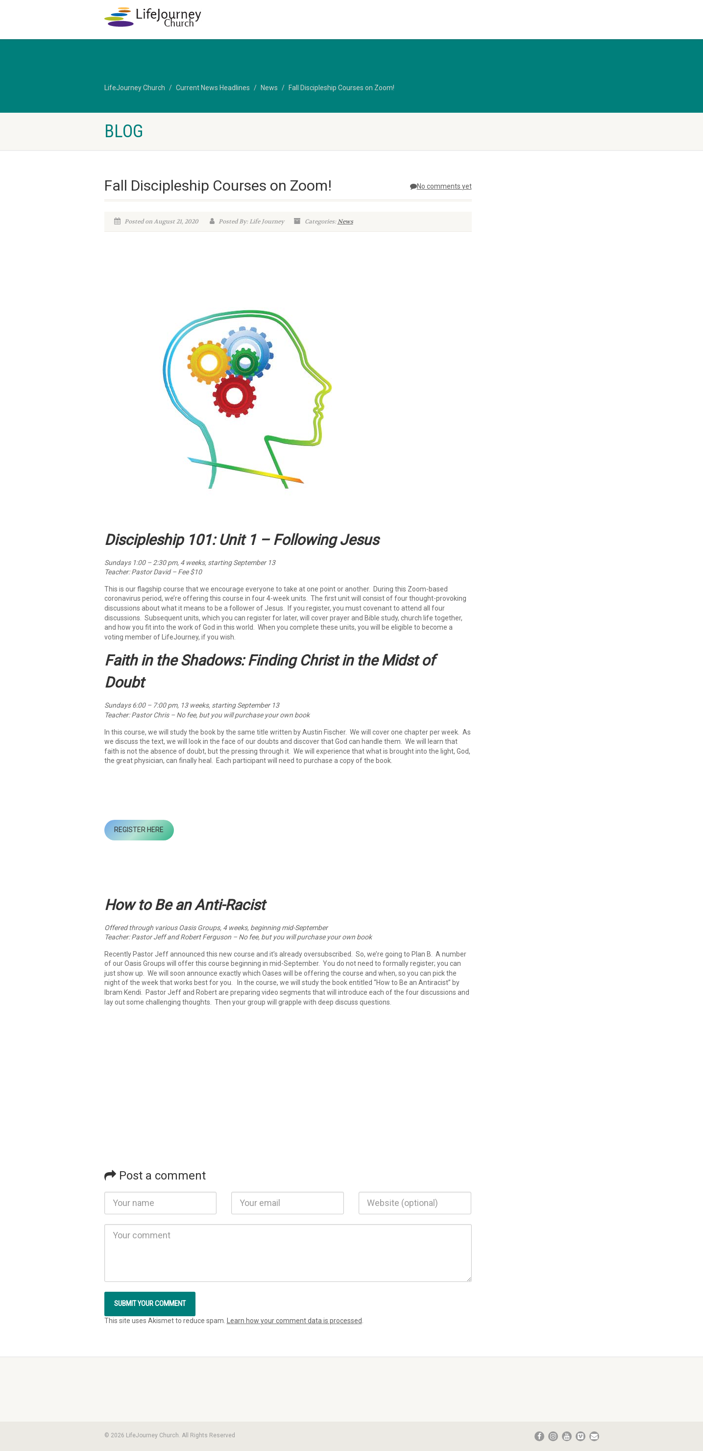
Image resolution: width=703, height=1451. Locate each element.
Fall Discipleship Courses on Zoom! (341, 88)
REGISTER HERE (139, 830)
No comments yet (441, 186)
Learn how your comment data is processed (294, 1321)
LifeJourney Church (134, 88)
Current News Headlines (213, 88)
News (269, 88)
